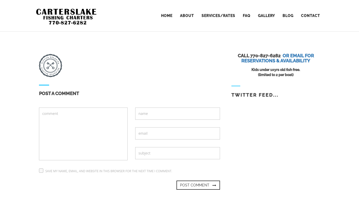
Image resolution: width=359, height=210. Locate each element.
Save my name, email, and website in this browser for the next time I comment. (108, 171)
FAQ (246, 16)
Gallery (266, 16)
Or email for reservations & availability (277, 58)
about (187, 16)
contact (310, 16)
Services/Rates (218, 16)
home (166, 16)
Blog (288, 16)
